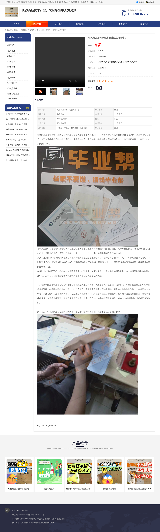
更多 (28, 108)
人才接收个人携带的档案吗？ (19, 489)
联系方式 (144, 24)
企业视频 (59, 24)
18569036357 (105, 81)
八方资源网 (25, 523)
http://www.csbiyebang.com (47, 426)
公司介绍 (80, 24)
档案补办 (11, 56)
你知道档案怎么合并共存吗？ (139, 489)
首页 (15, 30)
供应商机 (37, 24)
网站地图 (50, 523)
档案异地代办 (13, 88)
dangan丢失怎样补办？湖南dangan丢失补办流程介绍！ (18, 150)
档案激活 (11, 61)
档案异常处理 (13, 94)
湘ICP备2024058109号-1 (36, 515)
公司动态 (101, 24)
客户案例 (123, 24)
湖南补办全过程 (109, 489)
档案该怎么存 (49, 489)
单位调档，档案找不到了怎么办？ (18, 145)
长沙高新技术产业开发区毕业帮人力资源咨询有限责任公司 (33, 519)
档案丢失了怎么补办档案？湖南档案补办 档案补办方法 (18, 135)
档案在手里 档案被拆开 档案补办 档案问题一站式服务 (18, 155)
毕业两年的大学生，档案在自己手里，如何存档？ (85, 489)
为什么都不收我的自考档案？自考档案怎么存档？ (18, 119)
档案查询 (11, 45)
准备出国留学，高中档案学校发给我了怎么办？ (18, 140)
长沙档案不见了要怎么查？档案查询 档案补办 (18, 114)
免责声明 (34, 523)
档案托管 (11, 72)
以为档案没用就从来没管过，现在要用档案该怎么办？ (18, 124)
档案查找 (11, 67)
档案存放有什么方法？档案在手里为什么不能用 (18, 129)
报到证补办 (12, 83)
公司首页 (16, 24)
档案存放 (31, 30)
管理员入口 (42, 523)
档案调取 (11, 78)
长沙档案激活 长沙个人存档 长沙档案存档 (18, 160)
